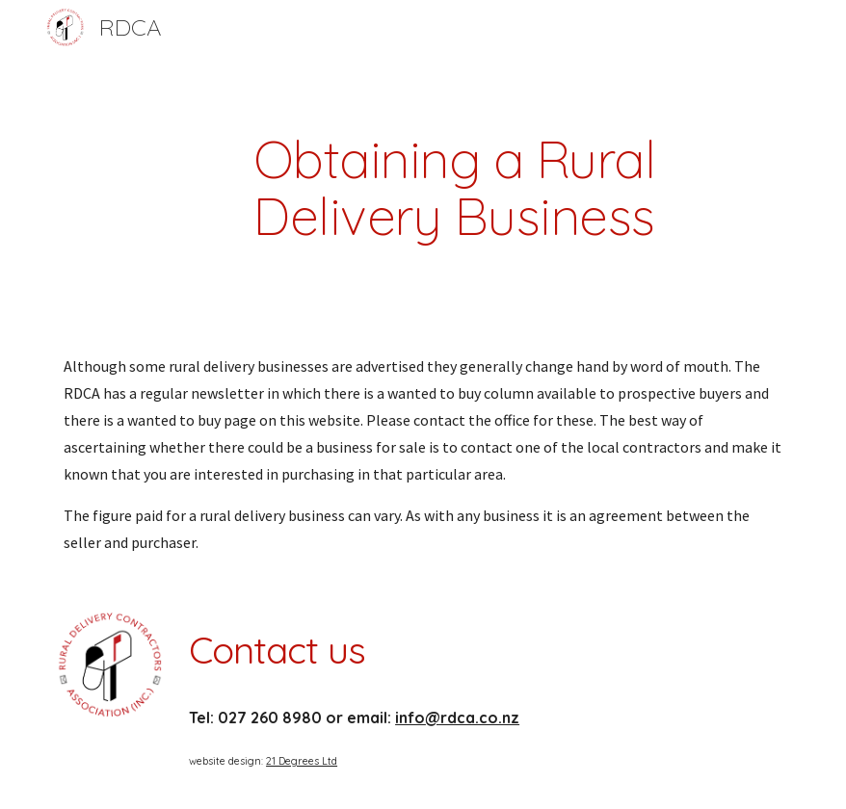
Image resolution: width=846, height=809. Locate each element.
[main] (454, 188)
